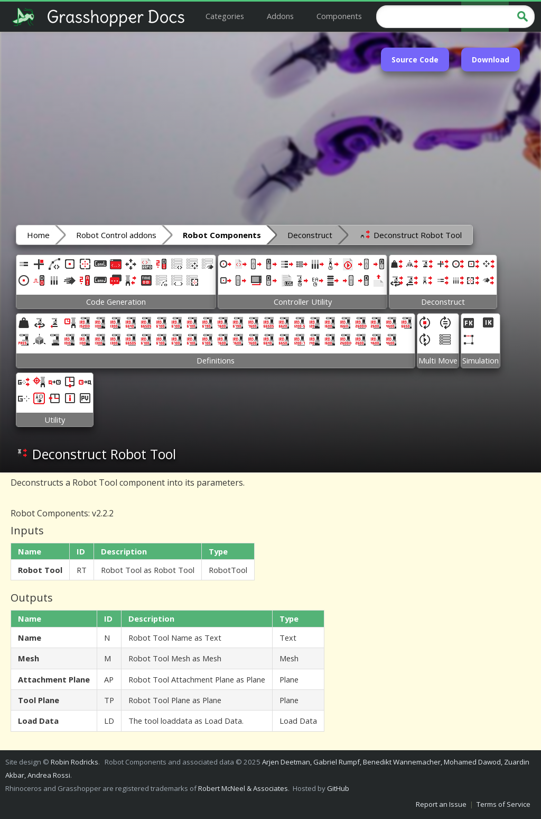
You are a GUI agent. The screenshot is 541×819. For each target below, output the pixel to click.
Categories (225, 16)
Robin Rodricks (74, 762)
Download (490, 59)
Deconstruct (309, 235)
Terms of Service (503, 804)
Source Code (415, 59)
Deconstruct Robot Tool (410, 234)
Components (339, 16)
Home (38, 235)
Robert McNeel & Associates (243, 788)
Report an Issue (441, 804)
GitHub (338, 788)
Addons (280, 16)
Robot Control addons (116, 235)
